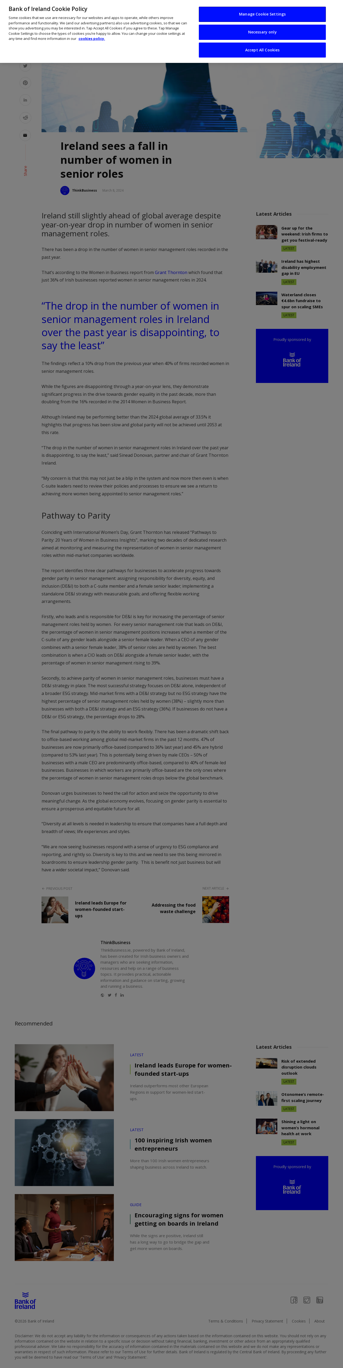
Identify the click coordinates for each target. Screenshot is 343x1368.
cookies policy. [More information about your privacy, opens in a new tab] (92, 37)
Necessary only (262, 30)
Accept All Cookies (262, 48)
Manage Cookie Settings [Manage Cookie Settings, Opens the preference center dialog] (262, 12)
